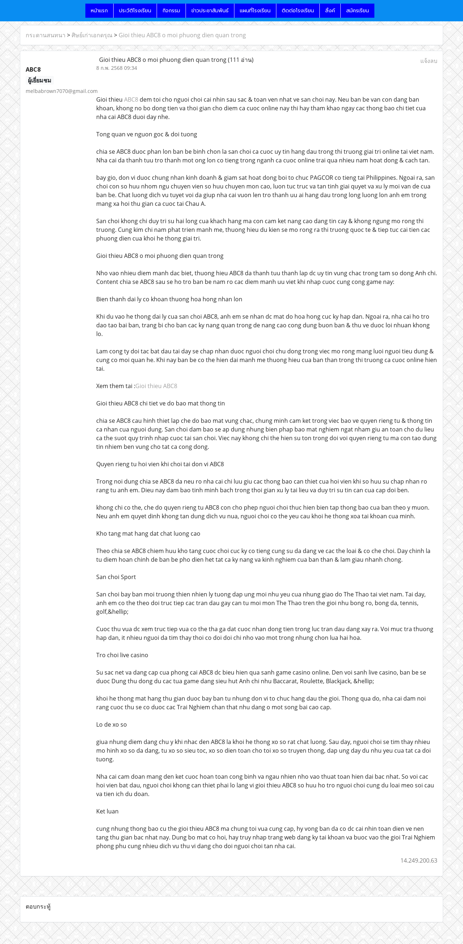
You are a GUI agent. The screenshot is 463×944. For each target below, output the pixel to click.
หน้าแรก (99, 10)
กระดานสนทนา (45, 35)
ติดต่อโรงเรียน (298, 10)
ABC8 (131, 99)
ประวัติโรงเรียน (135, 10)
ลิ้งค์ (330, 10)
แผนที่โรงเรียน (255, 10)
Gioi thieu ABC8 (156, 386)
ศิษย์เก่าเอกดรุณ (92, 35)
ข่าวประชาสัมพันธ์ (210, 10)
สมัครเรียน (357, 10)
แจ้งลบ (428, 61)
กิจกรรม (171, 10)
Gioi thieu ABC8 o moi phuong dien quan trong (182, 35)
